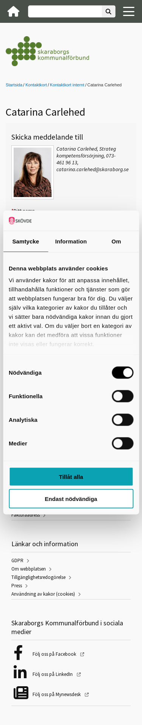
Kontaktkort (36, 85)
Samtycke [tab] (25, 241)
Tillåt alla (71, 476)
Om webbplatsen (28, 569)
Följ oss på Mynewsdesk (57, 694)
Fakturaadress (25, 515)
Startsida (14, 85)
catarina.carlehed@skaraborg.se (92, 169)
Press (16, 585)
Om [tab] (116, 241)
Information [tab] (71, 241)
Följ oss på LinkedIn (53, 674)
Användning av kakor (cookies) (43, 594)
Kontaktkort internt (67, 85)
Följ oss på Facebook (55, 654)
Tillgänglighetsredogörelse (38, 577)
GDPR (17, 560)
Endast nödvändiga (71, 499)
